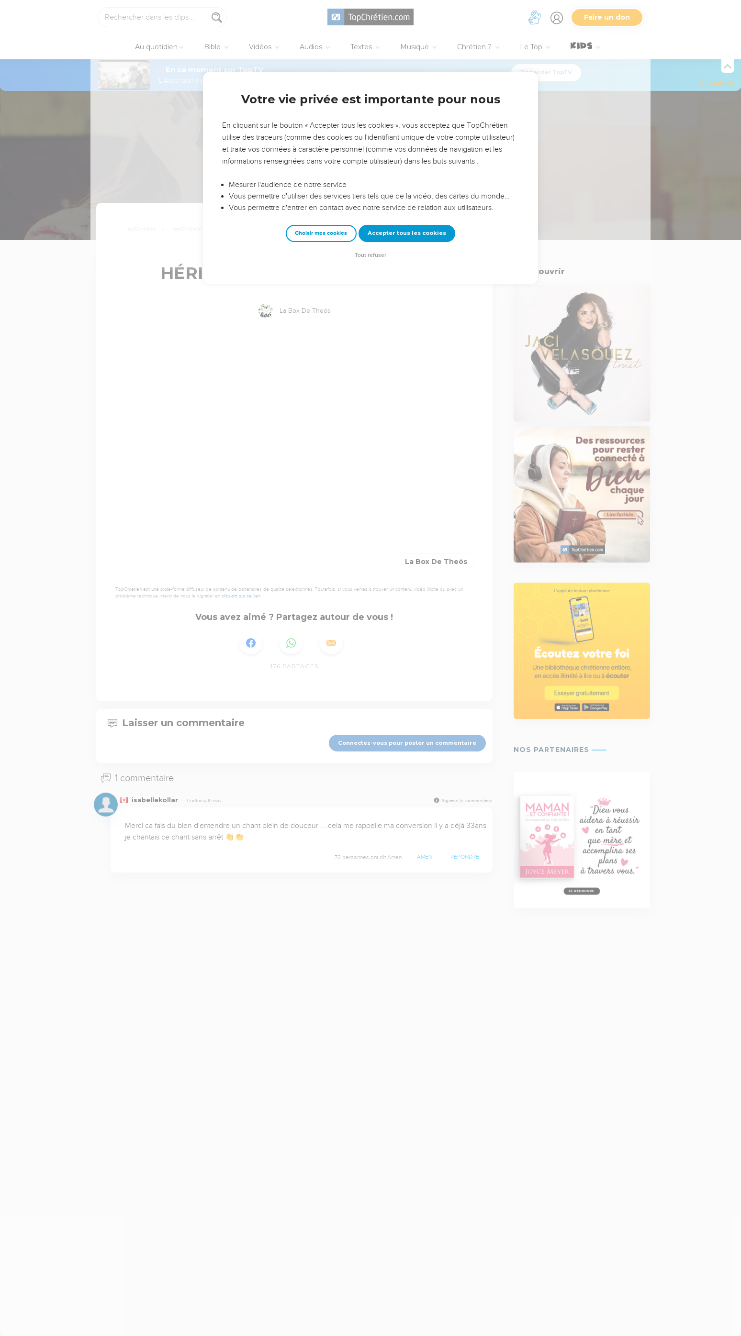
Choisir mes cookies (321, 233)
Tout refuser (370, 255)
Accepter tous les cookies (407, 233)
